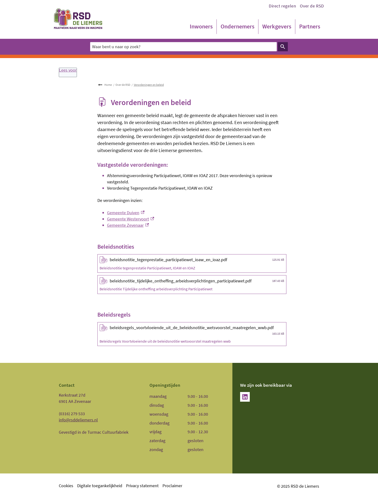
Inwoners (201, 26)
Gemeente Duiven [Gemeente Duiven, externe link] (126, 212)
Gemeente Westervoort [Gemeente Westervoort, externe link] (130, 219)
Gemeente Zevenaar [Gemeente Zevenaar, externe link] (128, 225)
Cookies (66, 485)
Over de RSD (312, 6)
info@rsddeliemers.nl (78, 420)
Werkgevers (276, 26)
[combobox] (183, 46)
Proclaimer (172, 485)
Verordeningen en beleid (149, 84)
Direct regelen (282, 6)
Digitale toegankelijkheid (99, 485)
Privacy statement (142, 485)
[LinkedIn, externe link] (245, 397)
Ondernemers (237, 26)
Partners (309, 26)
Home (108, 84)
